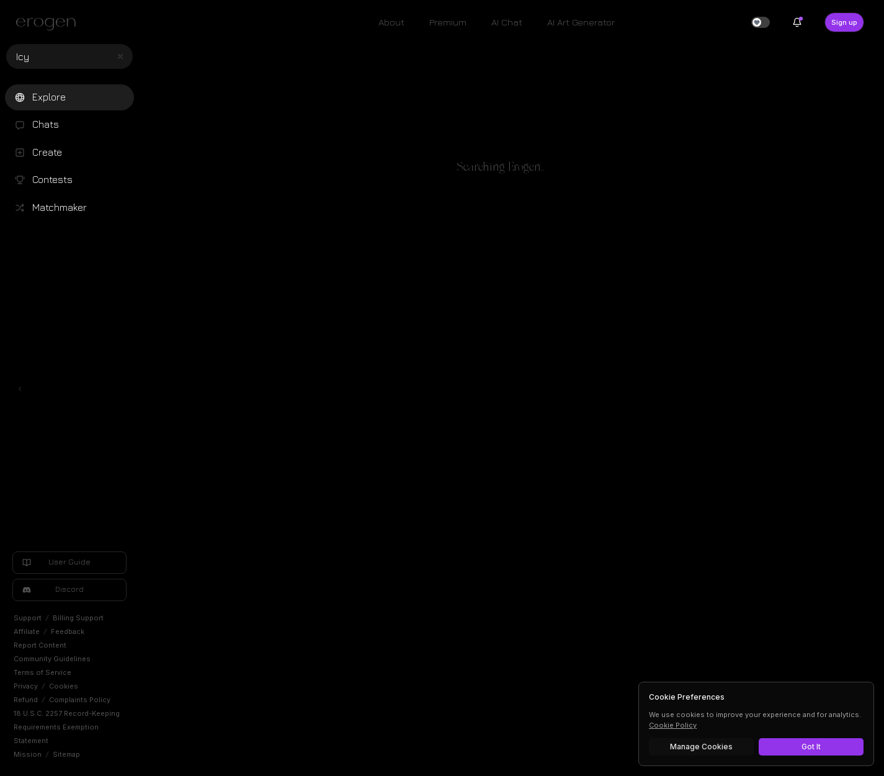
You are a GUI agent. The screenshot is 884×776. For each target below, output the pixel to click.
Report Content (40, 645)
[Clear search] (120, 56)
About (391, 22)
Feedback (67, 631)
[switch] (760, 22)
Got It (811, 746)
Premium (448, 22)
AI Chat (506, 22)
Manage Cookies (701, 746)
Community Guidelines (52, 658)
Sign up (844, 22)
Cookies (63, 686)
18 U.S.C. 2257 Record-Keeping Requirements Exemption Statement (67, 727)
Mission (28, 754)
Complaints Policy (79, 699)
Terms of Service (42, 672)
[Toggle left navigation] (20, 389)
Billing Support (78, 617)
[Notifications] (797, 22)
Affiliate (27, 631)
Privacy (26, 686)
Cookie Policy (673, 725)
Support (28, 617)
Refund (26, 699)
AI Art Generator (581, 22)
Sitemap (66, 754)
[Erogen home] (49, 23)
